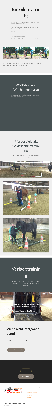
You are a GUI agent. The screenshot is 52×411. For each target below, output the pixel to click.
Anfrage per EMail (16, 350)
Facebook (41, 391)
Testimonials (26, 376)
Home (26, 371)
